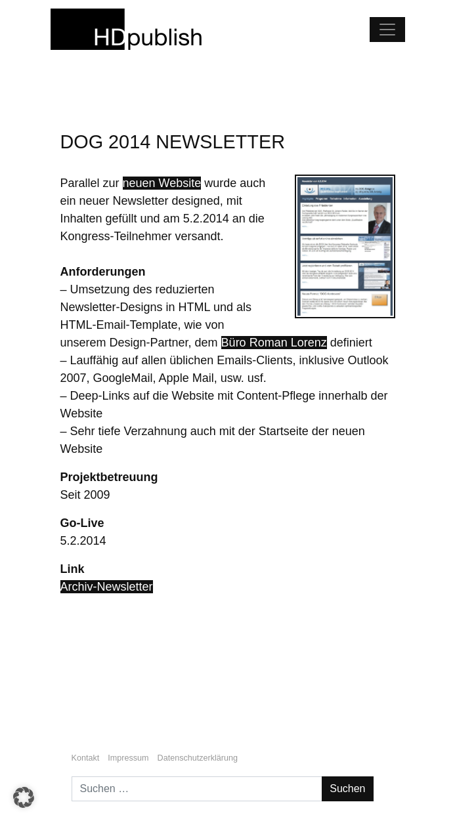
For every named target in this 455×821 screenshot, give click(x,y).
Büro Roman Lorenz (274, 342)
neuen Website (162, 183)
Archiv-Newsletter (106, 586)
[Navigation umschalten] (387, 29)
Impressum (128, 758)
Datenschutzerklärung (198, 758)
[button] (23, 797)
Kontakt (86, 758)
